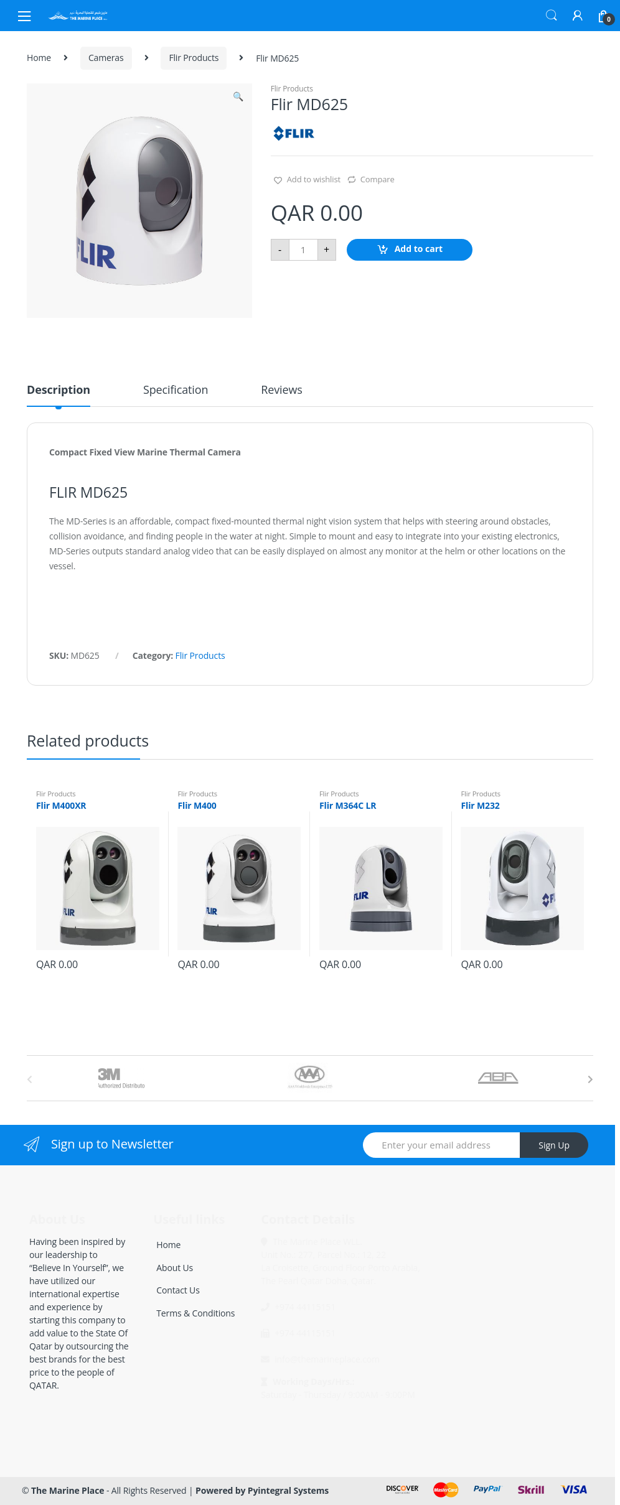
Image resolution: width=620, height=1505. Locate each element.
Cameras (106, 57)
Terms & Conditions (195, 1313)
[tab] (58, 395)
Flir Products (193, 57)
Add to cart (419, 248)
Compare (377, 179)
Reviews (281, 390)
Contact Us (177, 1290)
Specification (175, 390)
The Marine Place (67, 1490)
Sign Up (554, 1145)
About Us (174, 1268)
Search (551, 15)
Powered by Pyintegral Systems (262, 1490)
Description (58, 390)
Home (39, 57)
